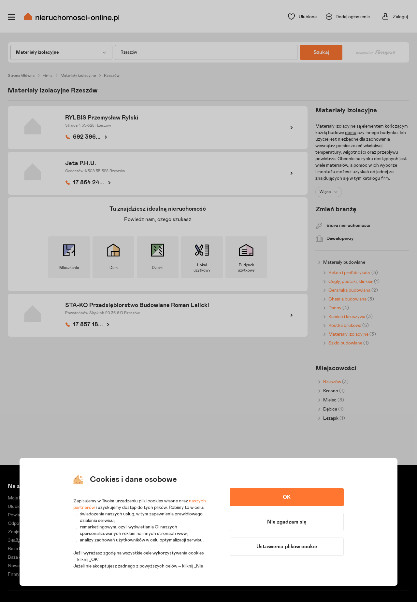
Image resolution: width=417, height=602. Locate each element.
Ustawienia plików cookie (286, 546)
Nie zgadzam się (287, 522)
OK (287, 497)
